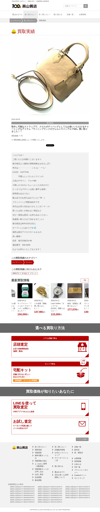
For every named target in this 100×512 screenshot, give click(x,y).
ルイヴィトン (17, 262)
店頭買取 (38, 477)
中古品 (24, 273)
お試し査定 (39, 474)
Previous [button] (13, 295)
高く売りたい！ (31, 14)
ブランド (33, 273)
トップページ (16, 20)
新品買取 (38, 480)
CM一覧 (77, 467)
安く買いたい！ (45, 14)
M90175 (16, 273)
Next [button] (86, 295)
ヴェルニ (29, 262)
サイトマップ (79, 478)
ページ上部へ (82, 439)
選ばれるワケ (17, 14)
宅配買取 (38, 453)
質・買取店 (78, 453)
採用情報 (77, 461)
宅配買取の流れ (41, 461)
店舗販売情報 (60, 450)
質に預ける (58, 14)
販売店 (76, 450)
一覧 (84, 280)
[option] (50, 76)
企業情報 (82, 14)
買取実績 (38, 450)
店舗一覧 (70, 14)
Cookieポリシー (80, 475)
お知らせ (77, 464)
